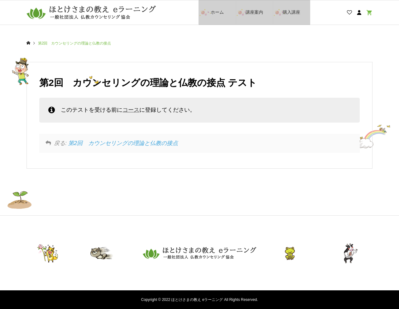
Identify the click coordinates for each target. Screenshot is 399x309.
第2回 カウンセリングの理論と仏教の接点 (123, 143)
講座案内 (254, 12)
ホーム (217, 12)
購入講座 (291, 12)
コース (131, 110)
